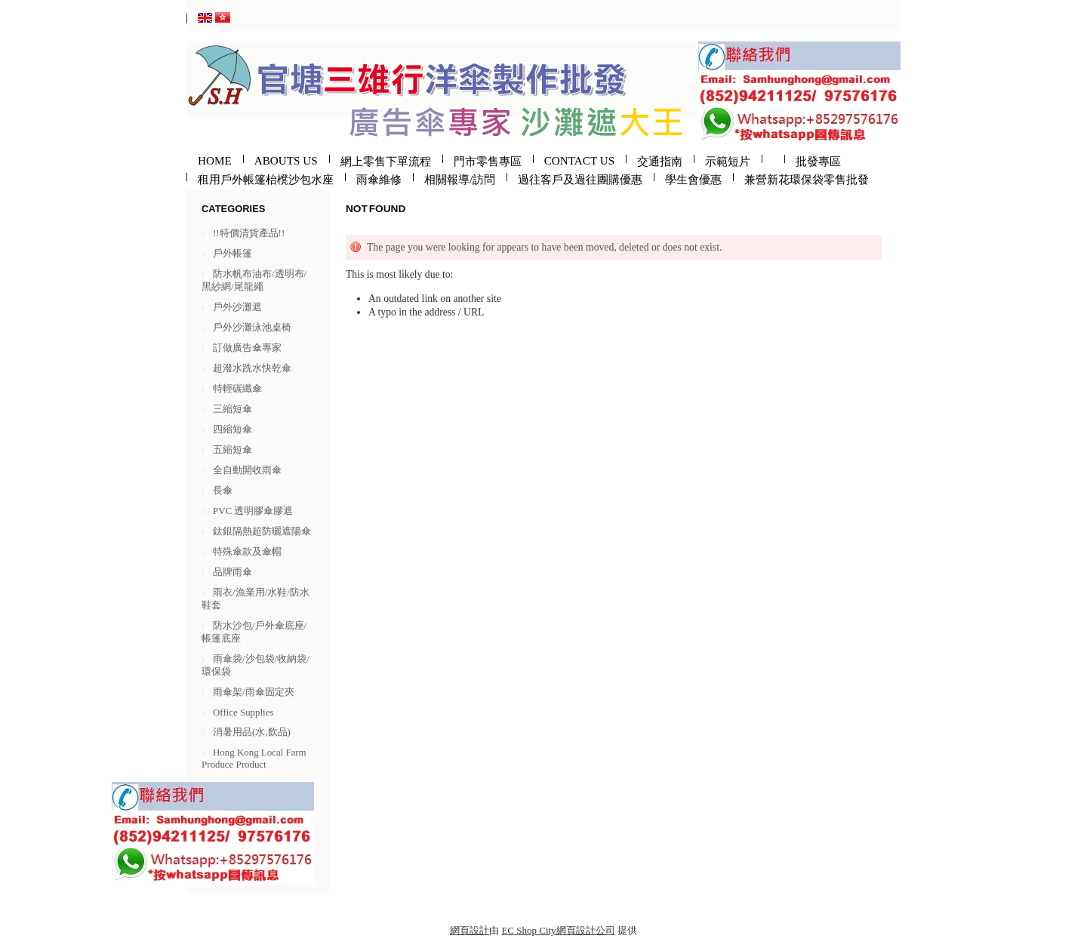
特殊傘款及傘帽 (247, 551)
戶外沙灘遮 (237, 306)
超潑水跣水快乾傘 (252, 368)
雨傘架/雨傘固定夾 (253, 691)
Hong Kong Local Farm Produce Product (254, 758)
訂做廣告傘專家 (247, 347)
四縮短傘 (232, 429)
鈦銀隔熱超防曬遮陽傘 (262, 531)
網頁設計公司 (585, 930)
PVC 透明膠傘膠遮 (253, 510)
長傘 (222, 490)
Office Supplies (243, 712)
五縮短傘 (232, 449)
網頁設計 (469, 930)
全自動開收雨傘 (247, 470)
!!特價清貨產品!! (249, 233)
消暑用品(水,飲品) (252, 731)
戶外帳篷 (232, 253)
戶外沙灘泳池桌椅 (252, 327)
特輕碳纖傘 (237, 388)
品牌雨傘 (232, 571)
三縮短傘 (232, 408)
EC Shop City (528, 930)
